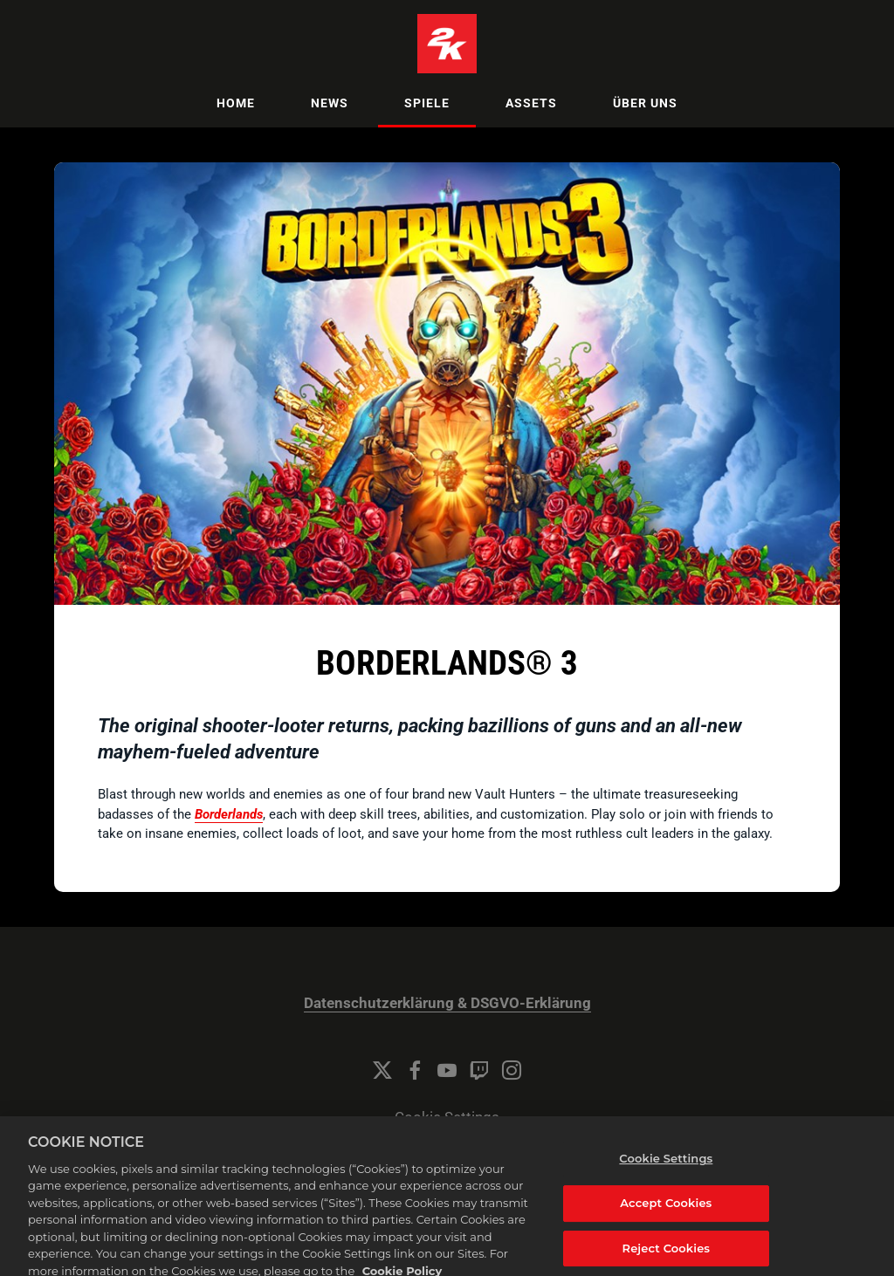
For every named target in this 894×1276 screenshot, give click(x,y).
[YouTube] (447, 1070)
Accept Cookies (666, 1213)
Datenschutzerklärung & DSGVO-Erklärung (447, 1003)
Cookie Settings (447, 1117)
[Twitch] (479, 1070)
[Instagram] (511, 1070)
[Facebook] (414, 1070)
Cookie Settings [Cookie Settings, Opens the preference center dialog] (665, 1169)
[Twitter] (382, 1070)
